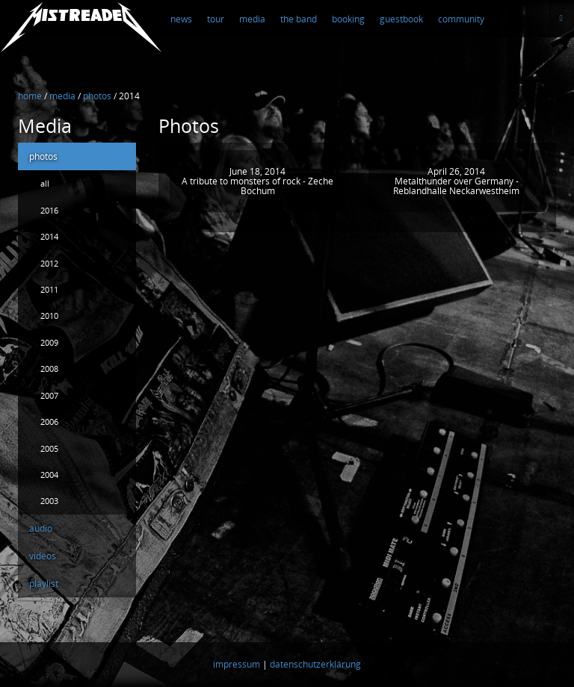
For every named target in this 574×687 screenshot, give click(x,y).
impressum (236, 665)
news (181, 19)
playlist (43, 583)
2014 (49, 236)
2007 (49, 395)
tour (215, 19)
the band (298, 19)
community (461, 19)
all (44, 183)
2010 (49, 315)
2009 (49, 342)
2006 (49, 421)
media (252, 19)
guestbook (401, 19)
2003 (49, 500)
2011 (49, 289)
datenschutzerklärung (315, 665)
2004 (49, 474)
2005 (49, 448)
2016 (49, 210)
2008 (49, 368)
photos (43, 156)
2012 (49, 263)
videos (42, 556)
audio (40, 528)
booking (348, 19)
